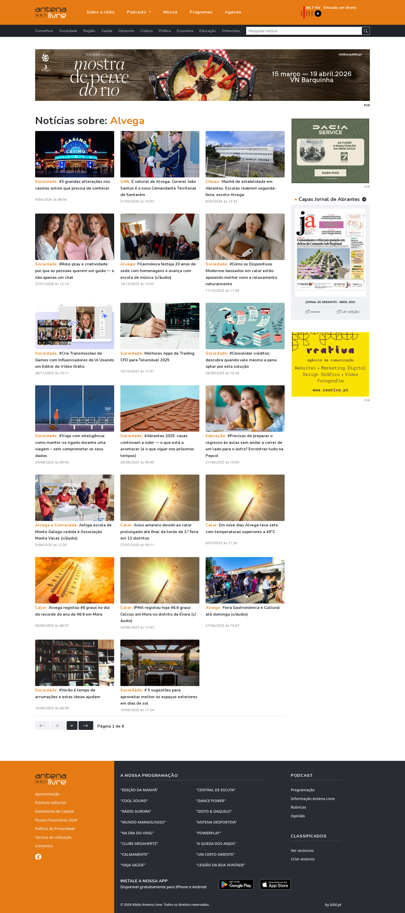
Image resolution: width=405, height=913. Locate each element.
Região (89, 30)
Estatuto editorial (50, 802)
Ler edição (348, 311)
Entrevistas (231, 30)
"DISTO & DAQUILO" (214, 811)
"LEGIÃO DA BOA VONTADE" (220, 864)
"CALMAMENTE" (134, 854)
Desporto (126, 30)
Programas (201, 12)
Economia (185, 30)
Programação (303, 789)
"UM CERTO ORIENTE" (215, 854)
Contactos (44, 845)
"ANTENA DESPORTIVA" (216, 822)
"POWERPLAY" (208, 832)
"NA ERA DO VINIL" (137, 832)
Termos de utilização (53, 837)
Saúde (107, 30)
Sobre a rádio (101, 12)
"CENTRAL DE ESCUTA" (215, 789)
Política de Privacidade (55, 828)
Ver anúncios (302, 850)
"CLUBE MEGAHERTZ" (139, 843)
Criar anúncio (303, 859)
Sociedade (68, 30)
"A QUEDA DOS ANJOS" (216, 843)
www (313, 311)
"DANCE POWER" (211, 800)
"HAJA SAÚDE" (132, 864)
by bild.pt (333, 904)
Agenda (233, 12)
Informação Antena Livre (313, 798)
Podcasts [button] (137, 12)
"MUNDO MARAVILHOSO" (143, 822)
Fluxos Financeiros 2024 (56, 820)
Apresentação (47, 794)
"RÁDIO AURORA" (135, 811)
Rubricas (298, 807)
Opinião (298, 815)
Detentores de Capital (54, 811)
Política (165, 30)
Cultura (147, 30)
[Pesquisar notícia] (304, 31)
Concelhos (44, 30)
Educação (207, 30)
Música (170, 12)
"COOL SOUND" (134, 800)
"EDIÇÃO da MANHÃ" (139, 789)
